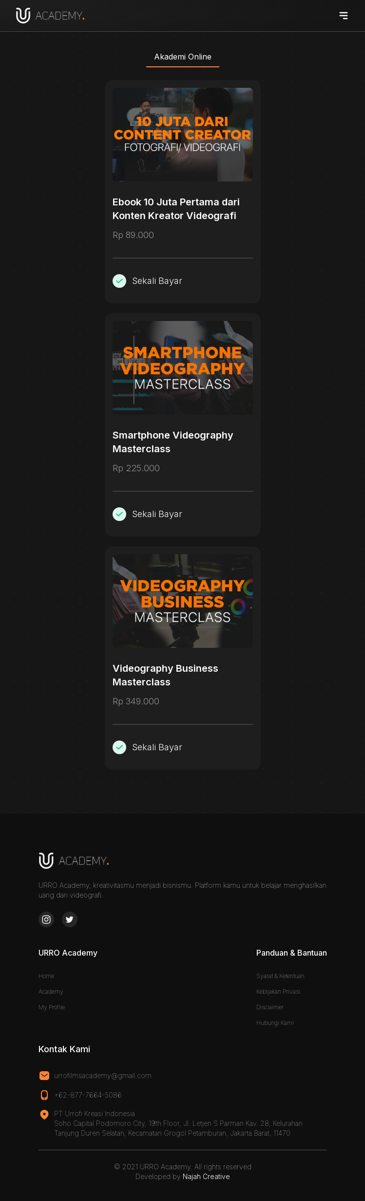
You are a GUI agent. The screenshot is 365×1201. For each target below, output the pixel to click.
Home (46, 976)
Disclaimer (270, 1007)
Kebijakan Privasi (278, 991)
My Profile (51, 1007)
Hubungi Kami (275, 1022)
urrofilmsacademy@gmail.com (103, 1075)
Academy (50, 991)
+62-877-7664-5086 (88, 1095)
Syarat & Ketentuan (280, 976)
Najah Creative (206, 1176)
